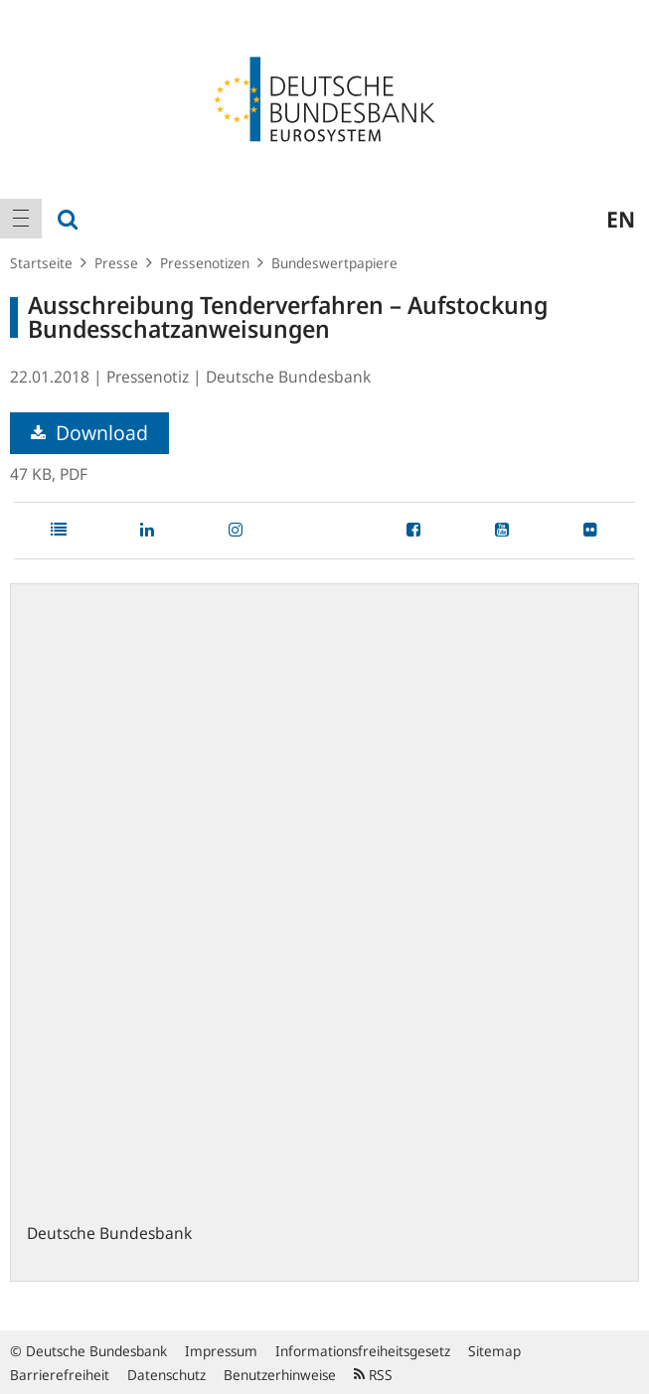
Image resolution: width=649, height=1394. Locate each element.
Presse (116, 262)
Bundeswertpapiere (334, 262)
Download (89, 432)
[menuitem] (21, 218)
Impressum (221, 1350)
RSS (373, 1374)
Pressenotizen (204, 262)
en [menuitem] (620, 218)
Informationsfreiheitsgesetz (362, 1350)
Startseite (41, 262)
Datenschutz (166, 1374)
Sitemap (494, 1350)
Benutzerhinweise (280, 1374)
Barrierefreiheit (59, 1374)
